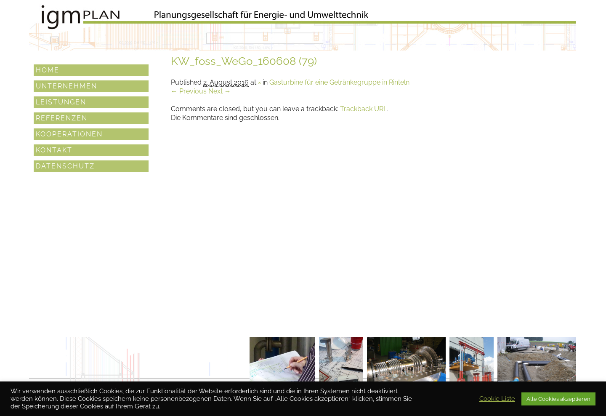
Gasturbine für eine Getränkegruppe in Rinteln (339, 82)
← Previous (189, 91)
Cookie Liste (497, 398)
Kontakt (54, 150)
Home (47, 70)
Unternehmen (66, 86)
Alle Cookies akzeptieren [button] (558, 399)
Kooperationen (69, 134)
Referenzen (62, 118)
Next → (219, 91)
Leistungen (61, 102)
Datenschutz (65, 166)
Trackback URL (363, 109)
